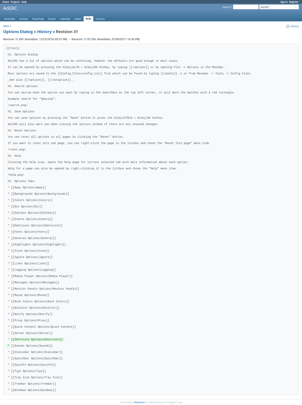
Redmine (139, 402)
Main (6, 26)
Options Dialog (18, 31)
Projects (15, 1)
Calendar (65, 19)
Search (226, 7)
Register (293, 1)
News (78, 19)
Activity (23, 19)
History (44, 31)
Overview (9, 19)
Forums (100, 19)
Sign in (284, 1)
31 (85, 39)
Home (5, 1)
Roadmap (38, 19)
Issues (52, 19)
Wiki (88, 19)
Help (23, 1)
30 (16, 39)
